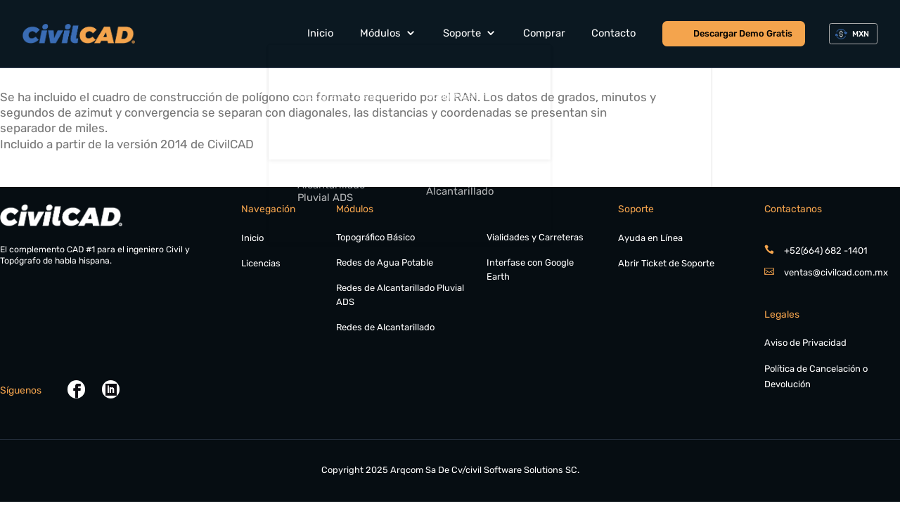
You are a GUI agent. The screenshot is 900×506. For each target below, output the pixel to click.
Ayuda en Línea (650, 238)
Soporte (462, 33)
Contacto (613, 33)
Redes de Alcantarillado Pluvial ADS (400, 294)
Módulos (380, 33)
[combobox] (853, 34)
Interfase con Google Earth (530, 269)
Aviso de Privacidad (805, 342)
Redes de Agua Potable (384, 262)
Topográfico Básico (375, 237)
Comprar (544, 33)
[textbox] (857, 34)
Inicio (320, 33)
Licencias (261, 263)
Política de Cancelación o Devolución (816, 376)
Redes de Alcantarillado (385, 327)
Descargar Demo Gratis (742, 33)
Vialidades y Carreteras (535, 237)
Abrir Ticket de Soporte (666, 263)
